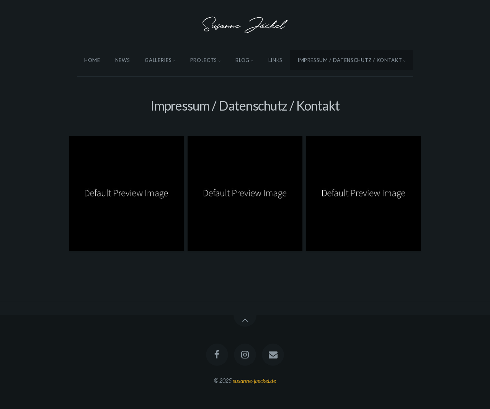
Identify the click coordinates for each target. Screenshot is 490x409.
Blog (242, 60)
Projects (203, 60)
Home (92, 60)
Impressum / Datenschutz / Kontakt (349, 60)
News (122, 60)
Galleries (158, 60)
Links (275, 60)
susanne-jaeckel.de (254, 380)
